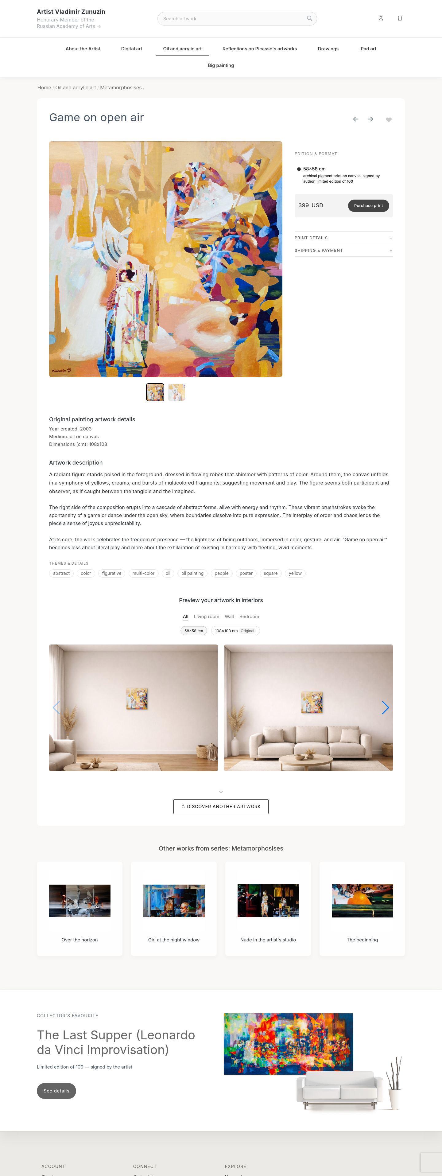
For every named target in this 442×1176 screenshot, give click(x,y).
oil (168, 573)
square (271, 573)
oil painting (192, 573)
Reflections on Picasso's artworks (260, 49)
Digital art (131, 49)
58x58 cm (193, 630)
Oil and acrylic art (182, 49)
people (222, 573)
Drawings (328, 49)
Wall (229, 616)
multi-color (144, 573)
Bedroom (249, 616)
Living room (206, 616)
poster (246, 573)
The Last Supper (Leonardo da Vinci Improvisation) (116, 1042)
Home (44, 87)
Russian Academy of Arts (66, 26)
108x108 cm (235, 631)
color (86, 573)
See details (56, 1091)
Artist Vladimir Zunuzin (71, 11)
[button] (386, 708)
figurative (111, 573)
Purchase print (368, 205)
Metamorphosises (121, 87)
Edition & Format (316, 153)
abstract (61, 573)
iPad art (367, 49)
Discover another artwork (224, 806)
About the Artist (83, 49)
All (185, 616)
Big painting (221, 65)
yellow (295, 573)
